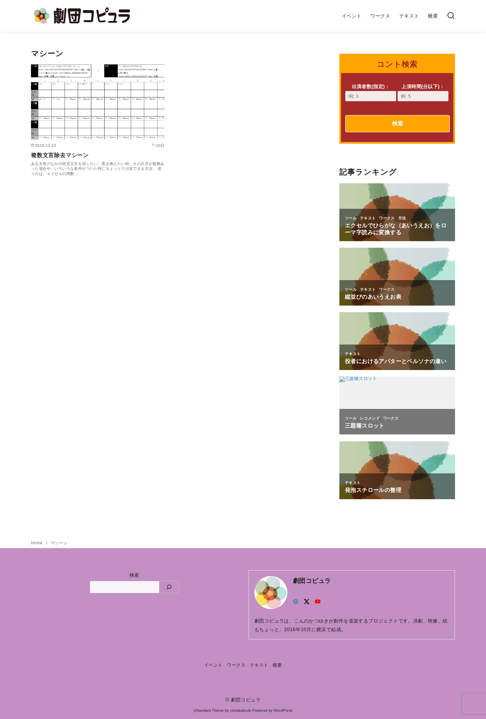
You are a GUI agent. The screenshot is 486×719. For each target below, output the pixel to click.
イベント (352, 16)
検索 (397, 123)
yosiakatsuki (240, 710)
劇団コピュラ (246, 699)
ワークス (380, 16)
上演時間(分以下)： (423, 92)
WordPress (283, 710)
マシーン (59, 543)
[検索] (451, 16)
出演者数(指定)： (370, 92)
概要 (433, 16)
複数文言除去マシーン (60, 155)
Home (37, 543)
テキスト (409, 16)
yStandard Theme (208, 710)
